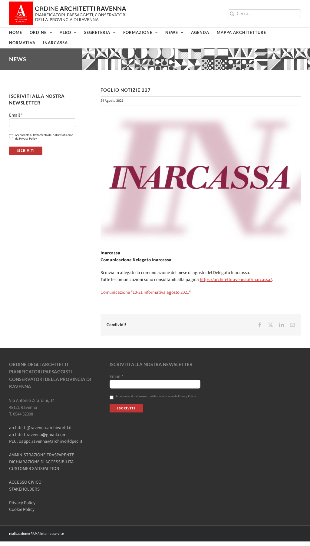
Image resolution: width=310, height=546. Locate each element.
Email (16, 115)
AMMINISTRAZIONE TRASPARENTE (41, 455)
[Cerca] (232, 13)
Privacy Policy (22, 503)
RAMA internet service (47, 533)
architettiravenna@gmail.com (37, 435)
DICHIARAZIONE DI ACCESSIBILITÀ (41, 462)
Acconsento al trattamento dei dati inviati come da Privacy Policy (41, 137)
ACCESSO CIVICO (25, 482)
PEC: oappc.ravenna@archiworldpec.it (45, 441)
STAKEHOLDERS (24, 489)
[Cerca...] (264, 13)
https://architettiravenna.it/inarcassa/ (236, 279)
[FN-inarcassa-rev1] (201, 177)
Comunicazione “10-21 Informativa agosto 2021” (146, 292)
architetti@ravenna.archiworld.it (40, 428)
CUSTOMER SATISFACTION (34, 468)
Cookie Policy (22, 509)
